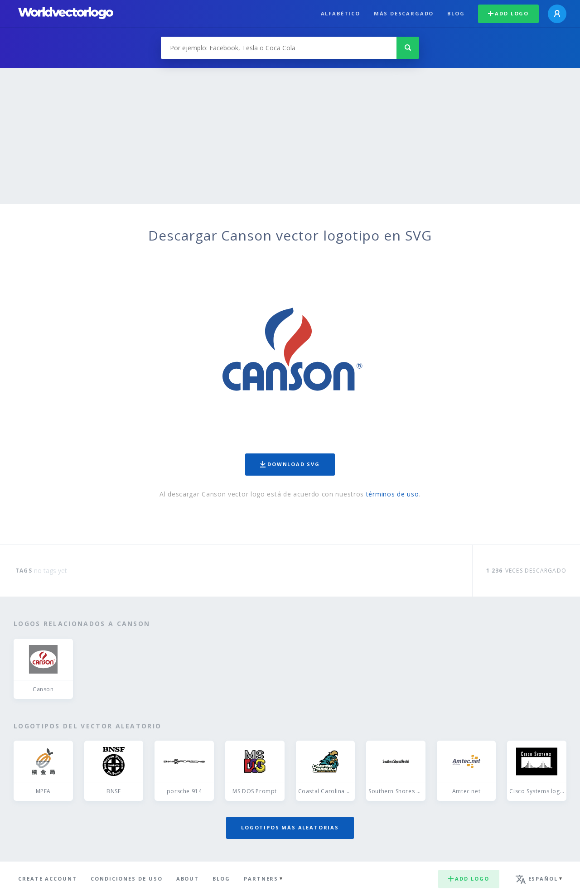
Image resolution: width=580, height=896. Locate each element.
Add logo (508, 13)
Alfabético (340, 13)
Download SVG (290, 464)
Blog (455, 13)
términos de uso (392, 494)
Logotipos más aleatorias (290, 827)
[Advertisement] (290, 135)
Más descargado (404, 13)
